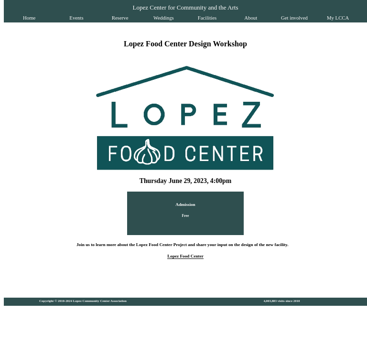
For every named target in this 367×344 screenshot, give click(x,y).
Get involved (294, 18)
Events (76, 18)
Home (29, 18)
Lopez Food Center (185, 256)
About (250, 18)
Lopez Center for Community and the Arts (185, 7)
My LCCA (338, 18)
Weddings (163, 18)
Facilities (207, 18)
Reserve (120, 18)
